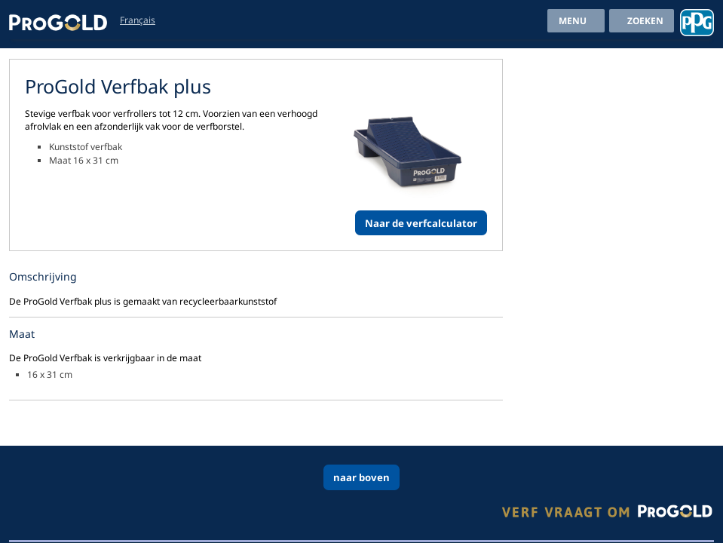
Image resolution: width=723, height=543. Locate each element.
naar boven (361, 477)
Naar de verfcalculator (421, 223)
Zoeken (645, 20)
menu (573, 20)
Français (137, 20)
